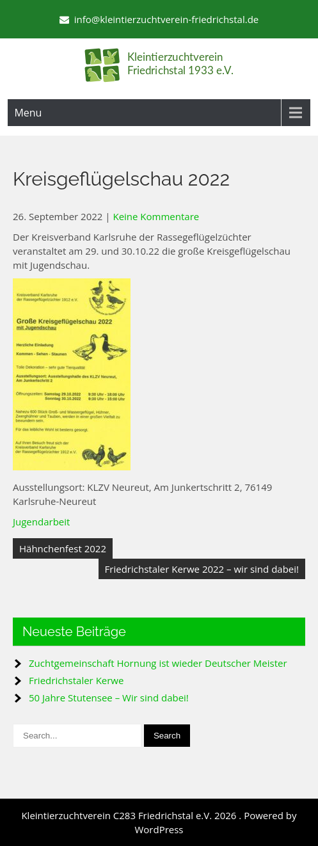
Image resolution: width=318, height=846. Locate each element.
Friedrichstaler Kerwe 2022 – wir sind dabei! (202, 569)
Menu (28, 113)
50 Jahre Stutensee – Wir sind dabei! (109, 697)
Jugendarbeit (41, 521)
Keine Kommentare (156, 216)
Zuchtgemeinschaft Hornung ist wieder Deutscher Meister (158, 663)
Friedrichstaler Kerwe (76, 680)
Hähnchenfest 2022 (62, 548)
